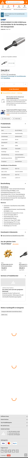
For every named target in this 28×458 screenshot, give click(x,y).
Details (7, 114)
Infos (15, 104)
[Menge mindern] (2, 84)
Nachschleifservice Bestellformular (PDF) (12, 235)
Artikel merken (6, 118)
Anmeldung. (7, 78)
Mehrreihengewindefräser (6, 9)
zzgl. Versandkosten (11, 74)
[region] (14, 63)
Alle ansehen (15, 244)
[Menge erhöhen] (25, 84)
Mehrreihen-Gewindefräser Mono (20, 9)
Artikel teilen (16, 118)
